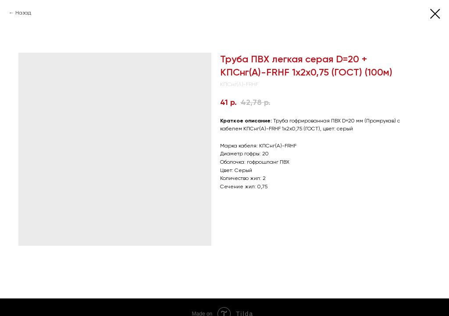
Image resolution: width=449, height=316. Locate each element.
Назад (23, 13)
